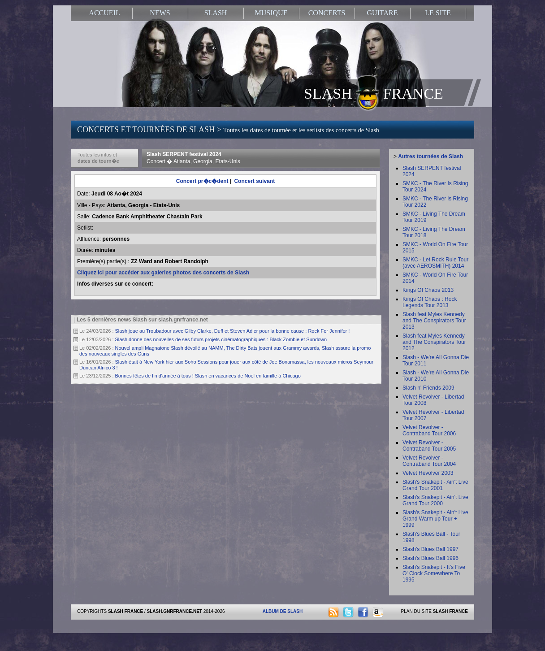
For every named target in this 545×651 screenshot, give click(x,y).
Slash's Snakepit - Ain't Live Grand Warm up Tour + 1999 (435, 518)
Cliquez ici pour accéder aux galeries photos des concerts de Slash (163, 272)
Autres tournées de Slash (430, 156)
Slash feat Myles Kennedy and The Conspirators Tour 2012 (434, 342)
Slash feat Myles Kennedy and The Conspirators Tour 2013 (434, 320)
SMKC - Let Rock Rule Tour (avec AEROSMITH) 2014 (435, 262)
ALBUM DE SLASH (283, 611)
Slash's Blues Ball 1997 (430, 549)
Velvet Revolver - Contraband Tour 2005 (429, 445)
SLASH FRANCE (373, 92)
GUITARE (382, 13)
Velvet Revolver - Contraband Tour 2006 (429, 430)
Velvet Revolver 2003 (427, 473)
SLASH (215, 13)
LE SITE (437, 13)
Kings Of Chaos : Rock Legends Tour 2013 (429, 302)
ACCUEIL (104, 13)
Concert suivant (254, 181)
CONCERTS (327, 13)
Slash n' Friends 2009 (428, 388)
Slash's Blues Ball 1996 (430, 558)
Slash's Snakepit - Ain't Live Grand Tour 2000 (435, 500)
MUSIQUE (271, 13)
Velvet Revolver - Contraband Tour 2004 (429, 461)
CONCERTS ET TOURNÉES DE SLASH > (228, 129)
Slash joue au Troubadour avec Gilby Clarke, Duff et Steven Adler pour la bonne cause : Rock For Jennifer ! (232, 331)
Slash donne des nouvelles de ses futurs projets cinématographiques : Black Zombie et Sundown (221, 339)
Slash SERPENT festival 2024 (193, 158)
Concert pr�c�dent (202, 181)
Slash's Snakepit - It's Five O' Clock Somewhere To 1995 (433, 573)
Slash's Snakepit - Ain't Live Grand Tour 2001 (435, 485)
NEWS (160, 13)
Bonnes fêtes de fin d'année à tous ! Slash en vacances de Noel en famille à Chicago (208, 375)
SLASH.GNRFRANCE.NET (174, 611)
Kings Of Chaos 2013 (428, 290)
